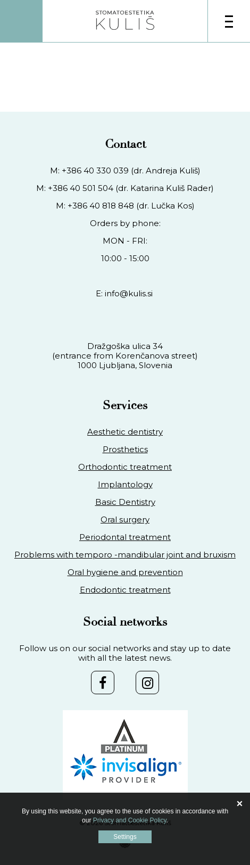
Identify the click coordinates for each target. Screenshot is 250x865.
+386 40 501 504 (80, 188)
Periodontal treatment (125, 537)
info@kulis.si (129, 293)
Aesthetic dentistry (125, 432)
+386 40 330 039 (95, 170)
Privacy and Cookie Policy (129, 820)
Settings (124, 837)
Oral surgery (125, 520)
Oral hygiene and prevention (125, 572)
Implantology (125, 484)
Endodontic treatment (125, 590)
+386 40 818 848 (101, 206)
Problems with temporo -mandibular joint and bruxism (125, 555)
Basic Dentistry (125, 502)
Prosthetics (125, 449)
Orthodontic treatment (125, 467)
